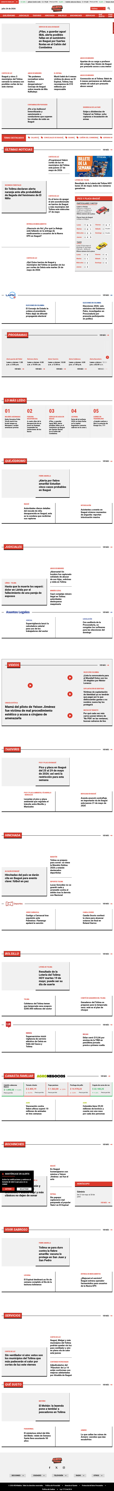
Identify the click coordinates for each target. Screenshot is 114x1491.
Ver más (107, 150)
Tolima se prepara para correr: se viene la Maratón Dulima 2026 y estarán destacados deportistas (60, 866)
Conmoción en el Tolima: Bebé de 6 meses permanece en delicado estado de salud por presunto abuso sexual (96, 82)
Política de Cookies (48, 1489)
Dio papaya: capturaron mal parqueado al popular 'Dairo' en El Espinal (60, 1201)
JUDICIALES (24, 15)
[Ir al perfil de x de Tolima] (56, 1468)
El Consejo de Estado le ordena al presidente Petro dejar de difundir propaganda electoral (37, 312)
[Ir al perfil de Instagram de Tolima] (64, 1468)
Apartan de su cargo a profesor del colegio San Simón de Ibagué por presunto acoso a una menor (96, 64)
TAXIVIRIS (37, 15)
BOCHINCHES (76, 15)
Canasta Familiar (7, 2)
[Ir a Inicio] (57, 8)
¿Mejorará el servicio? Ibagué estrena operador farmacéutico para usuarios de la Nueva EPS (94, 1282)
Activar (8, 1189)
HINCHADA (49, 15)
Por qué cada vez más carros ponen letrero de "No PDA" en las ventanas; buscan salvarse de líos (95, 717)
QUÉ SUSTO (101, 15)
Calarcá (35, 138)
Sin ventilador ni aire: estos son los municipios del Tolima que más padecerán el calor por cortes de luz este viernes (24, 1360)
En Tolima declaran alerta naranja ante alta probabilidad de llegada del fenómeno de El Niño (23, 193)
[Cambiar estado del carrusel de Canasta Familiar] (17, 2)
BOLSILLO (62, 15)
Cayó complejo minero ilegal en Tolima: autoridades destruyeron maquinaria (61, 599)
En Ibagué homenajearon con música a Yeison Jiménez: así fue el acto (59, 1174)
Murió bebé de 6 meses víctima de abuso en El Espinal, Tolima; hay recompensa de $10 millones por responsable (65, 83)
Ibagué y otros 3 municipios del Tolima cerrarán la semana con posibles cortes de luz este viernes (13, 81)
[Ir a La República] (8, 1025)
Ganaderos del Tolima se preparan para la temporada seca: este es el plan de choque (94, 1006)
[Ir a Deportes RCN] (14, 904)
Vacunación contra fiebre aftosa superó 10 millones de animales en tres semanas (37, 1110)
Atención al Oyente (71, 1485)
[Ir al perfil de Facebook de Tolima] (49, 1468)
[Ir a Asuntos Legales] (18, 612)
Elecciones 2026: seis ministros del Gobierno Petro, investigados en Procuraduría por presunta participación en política (94, 312)
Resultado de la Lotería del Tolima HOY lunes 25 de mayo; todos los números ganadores (93, 186)
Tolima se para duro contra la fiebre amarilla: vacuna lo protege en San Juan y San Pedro (52, 1254)
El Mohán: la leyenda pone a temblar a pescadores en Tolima (52, 1409)
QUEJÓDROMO (9, 15)
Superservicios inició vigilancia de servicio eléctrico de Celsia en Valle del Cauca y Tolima (36, 1041)
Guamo (71, 138)
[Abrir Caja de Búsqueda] (109, 8)
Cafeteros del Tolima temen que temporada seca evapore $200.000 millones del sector (38, 1006)
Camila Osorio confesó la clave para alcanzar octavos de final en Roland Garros (94, 919)
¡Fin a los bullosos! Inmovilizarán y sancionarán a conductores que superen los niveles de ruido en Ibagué (40, 115)
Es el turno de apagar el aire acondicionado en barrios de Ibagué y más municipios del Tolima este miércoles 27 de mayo (59, 205)
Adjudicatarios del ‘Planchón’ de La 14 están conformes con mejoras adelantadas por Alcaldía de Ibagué (61, 1370)
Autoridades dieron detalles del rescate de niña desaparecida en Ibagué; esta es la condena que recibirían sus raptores (38, 513)
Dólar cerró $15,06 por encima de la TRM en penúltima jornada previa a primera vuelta (94, 1041)
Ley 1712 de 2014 (66, 1489)
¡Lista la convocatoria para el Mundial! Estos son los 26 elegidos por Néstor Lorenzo (96, 679)
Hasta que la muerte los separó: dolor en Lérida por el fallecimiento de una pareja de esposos (24, 591)
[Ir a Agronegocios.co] (51, 1076)
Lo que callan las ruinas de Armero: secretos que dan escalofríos (93, 1437)
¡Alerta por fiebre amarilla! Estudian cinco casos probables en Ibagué (52, 485)
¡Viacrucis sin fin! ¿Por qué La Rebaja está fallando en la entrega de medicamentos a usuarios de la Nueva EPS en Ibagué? (45, 232)
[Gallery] (57, 355)
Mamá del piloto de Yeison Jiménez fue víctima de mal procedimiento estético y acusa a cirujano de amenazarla (30, 712)
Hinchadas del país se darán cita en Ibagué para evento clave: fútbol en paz (22, 878)
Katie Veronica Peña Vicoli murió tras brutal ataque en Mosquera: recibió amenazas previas (12, 423)
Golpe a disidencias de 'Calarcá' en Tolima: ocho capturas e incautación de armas (95, 115)
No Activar (24, 1189)
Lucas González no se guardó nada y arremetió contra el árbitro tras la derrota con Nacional (60, 890)
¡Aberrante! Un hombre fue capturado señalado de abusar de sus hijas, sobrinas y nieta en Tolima (60, 576)
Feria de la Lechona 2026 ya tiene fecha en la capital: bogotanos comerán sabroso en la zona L (79, 423)
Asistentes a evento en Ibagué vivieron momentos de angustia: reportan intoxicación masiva (93, 513)
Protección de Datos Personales (92, 1485)
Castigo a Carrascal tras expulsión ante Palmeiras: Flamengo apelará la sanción (37, 919)
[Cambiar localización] (98, 8)
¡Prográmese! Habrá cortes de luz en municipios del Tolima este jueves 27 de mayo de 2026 (59, 165)
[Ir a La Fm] (11, 295)
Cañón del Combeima (89, 138)
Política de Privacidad (52, 1485)
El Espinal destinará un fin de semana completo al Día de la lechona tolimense (38, 1282)
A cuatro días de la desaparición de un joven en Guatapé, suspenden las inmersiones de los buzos (34, 426)
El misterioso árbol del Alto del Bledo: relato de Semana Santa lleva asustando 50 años (37, 1437)
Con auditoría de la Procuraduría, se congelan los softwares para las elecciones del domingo (94, 627)
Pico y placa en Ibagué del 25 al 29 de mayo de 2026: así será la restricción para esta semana (52, 774)
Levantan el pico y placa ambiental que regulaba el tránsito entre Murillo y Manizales (36, 803)
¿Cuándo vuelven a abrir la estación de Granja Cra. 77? (100, 423)
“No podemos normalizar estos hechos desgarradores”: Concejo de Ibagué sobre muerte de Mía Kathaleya (38, 84)
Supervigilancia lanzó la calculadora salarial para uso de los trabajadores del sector (37, 627)
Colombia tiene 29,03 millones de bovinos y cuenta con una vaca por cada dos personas (94, 1110)
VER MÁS (19, 369)
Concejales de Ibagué (53, 138)
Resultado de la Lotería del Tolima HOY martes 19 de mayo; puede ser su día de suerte (51, 978)
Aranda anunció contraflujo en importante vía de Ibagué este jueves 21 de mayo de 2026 (94, 802)
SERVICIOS (90, 15)
